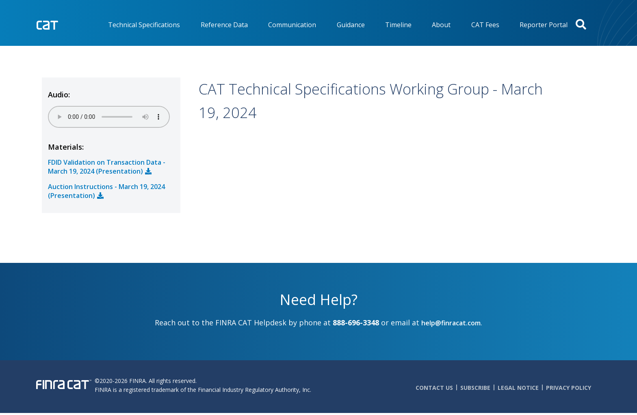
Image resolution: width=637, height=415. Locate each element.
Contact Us (434, 387)
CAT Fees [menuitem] (485, 24)
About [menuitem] (441, 24)
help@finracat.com (451, 322)
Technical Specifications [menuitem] (144, 24)
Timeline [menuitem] (398, 24)
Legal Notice (518, 387)
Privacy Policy (568, 387)
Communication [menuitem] (292, 24)
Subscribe (475, 387)
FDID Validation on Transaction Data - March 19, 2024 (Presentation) (106, 167)
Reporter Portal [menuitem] (544, 24)
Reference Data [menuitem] (224, 24)
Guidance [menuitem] (351, 24)
